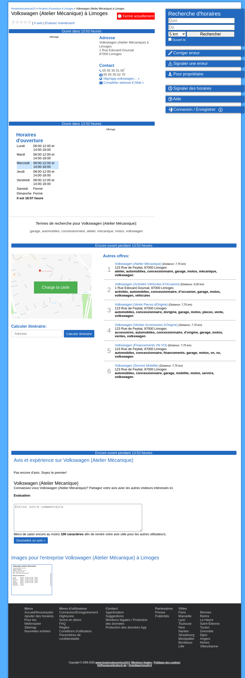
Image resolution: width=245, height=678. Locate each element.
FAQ (62, 623)
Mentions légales (142, 662)
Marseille (184, 616)
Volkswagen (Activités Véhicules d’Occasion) (147, 284)
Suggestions (115, 616)
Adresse (107, 38)
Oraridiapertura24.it (140, 665)
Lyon (181, 620)
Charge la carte (55, 287)
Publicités (162, 616)
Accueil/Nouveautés (38, 612)
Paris (182, 612)
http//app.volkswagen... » (121, 78)
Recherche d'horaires (194, 14)
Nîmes (205, 642)
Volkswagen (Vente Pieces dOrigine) (141, 304)
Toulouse (184, 623)
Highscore (66, 616)
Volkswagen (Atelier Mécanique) (138, 264)
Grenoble (206, 631)
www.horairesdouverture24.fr (112, 662)
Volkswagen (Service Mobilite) (136, 365)
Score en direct (70, 620)
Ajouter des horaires (39, 616)
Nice (181, 627)
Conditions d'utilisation (75, 631)
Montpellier (186, 639)
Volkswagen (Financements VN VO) (141, 345)
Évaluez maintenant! (60, 23)
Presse (160, 612)
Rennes (205, 612)
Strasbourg (186, 635)
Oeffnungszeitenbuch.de (112, 665)
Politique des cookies (167, 662)
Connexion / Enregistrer (192, 109)
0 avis (38, 23)
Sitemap (30, 627)
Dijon (204, 635)
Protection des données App (126, 627)
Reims (204, 616)
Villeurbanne (209, 646)
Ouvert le (179, 40)
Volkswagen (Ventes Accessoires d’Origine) (146, 325)
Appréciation (115, 612)
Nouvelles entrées (37, 631)
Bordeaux (185, 642)
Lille (181, 646)
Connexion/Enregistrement (78, 612)
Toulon (205, 627)
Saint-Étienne (210, 623)
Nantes (183, 631)
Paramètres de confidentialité (69, 637)
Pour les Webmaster (32, 621)
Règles (64, 627)
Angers (205, 639)
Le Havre (206, 620)
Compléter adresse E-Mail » (123, 82)
